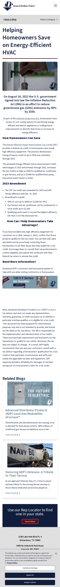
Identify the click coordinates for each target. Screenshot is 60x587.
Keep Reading (11, 434)
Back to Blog (10, 19)
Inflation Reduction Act (27, 118)
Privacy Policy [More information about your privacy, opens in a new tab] (12, 566)
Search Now (30, 521)
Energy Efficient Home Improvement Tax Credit (29, 144)
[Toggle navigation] (55, 5)
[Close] (56, 556)
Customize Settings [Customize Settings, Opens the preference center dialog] (30, 571)
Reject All (29, 578)
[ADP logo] (21, 5)
